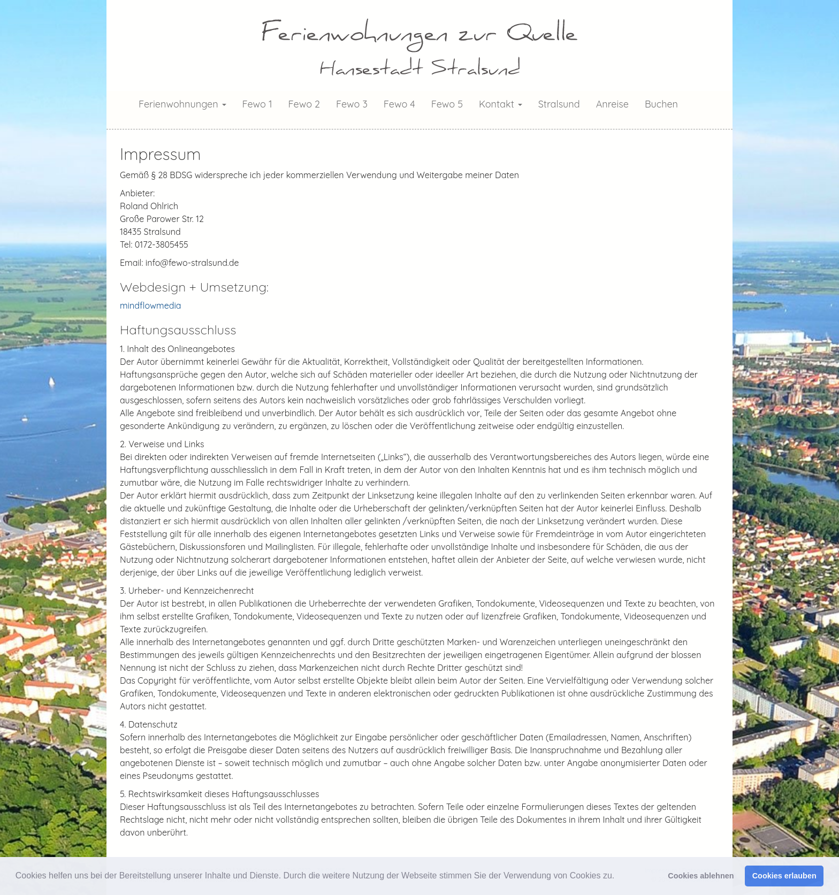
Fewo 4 (399, 104)
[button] (618, 876)
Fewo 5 (447, 104)
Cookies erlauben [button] (784, 875)
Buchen (661, 104)
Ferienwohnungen (182, 104)
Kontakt (500, 104)
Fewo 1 (257, 104)
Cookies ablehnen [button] (701, 875)
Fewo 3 (352, 104)
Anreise (612, 104)
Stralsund (559, 104)
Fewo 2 (304, 104)
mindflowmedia (150, 305)
